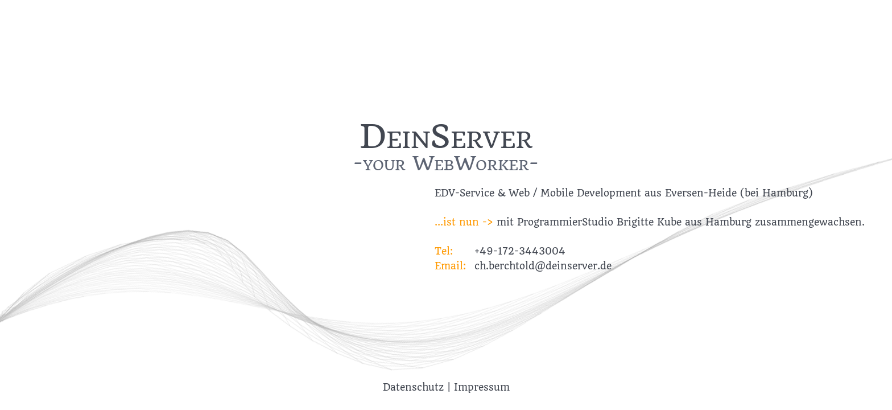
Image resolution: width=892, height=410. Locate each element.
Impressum (482, 387)
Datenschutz (413, 387)
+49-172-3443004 (519, 251)
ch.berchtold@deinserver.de (543, 266)
